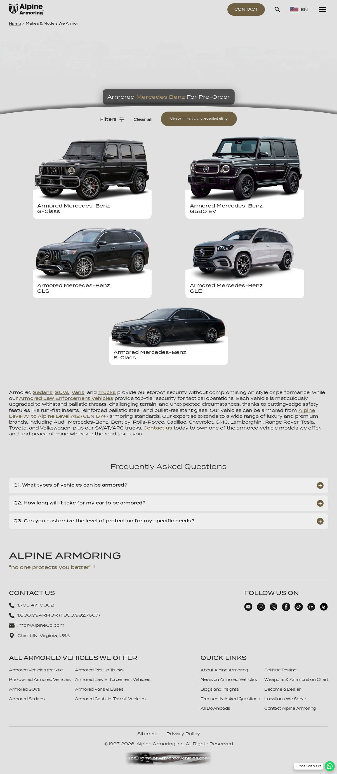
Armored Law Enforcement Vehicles (66, 398)
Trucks (107, 392)
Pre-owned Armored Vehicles (39, 679)
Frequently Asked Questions (230, 699)
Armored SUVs (24, 689)
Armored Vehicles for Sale (36, 670)
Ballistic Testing (280, 670)
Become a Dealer (282, 689)
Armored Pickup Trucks (99, 670)
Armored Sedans (26, 699)
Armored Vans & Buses (99, 689)
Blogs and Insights (220, 689)
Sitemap (147, 733)
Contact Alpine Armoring (290, 708)
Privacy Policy (183, 733)
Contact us (157, 428)
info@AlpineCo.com (36, 625)
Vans (78, 392)
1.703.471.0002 (31, 605)
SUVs (62, 392)
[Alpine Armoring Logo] (26, 9)
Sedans (43, 392)
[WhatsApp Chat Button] (314, 766)
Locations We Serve (285, 699)
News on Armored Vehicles (229, 679)
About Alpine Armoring (224, 670)
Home (15, 24)
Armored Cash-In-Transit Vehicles (110, 699)
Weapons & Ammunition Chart (296, 679)
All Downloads (215, 708)
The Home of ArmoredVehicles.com (168, 758)
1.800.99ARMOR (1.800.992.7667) (54, 615)
